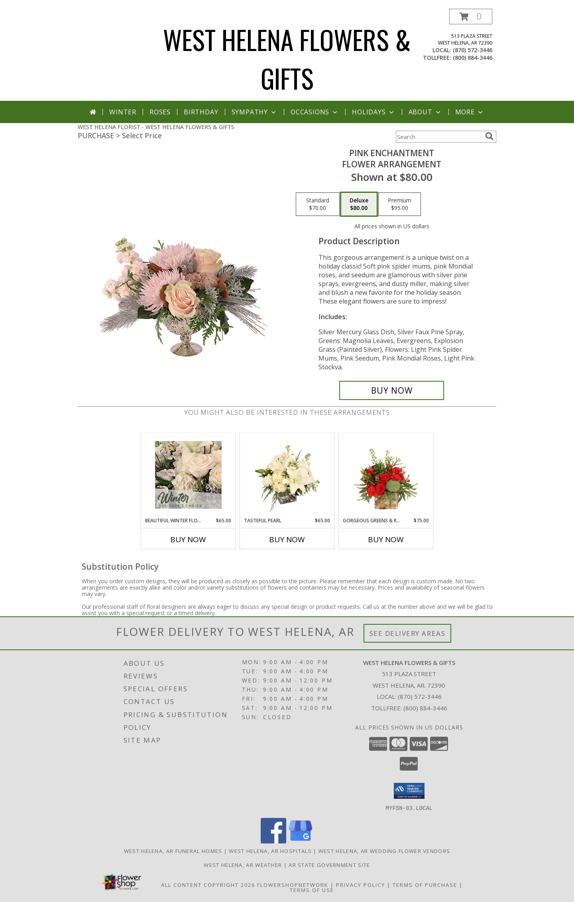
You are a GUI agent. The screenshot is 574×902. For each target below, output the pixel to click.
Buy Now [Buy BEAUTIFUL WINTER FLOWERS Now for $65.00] (188, 539)
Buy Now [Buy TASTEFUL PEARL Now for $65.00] (287, 539)
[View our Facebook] (273, 841)
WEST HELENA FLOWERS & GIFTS (287, 58)
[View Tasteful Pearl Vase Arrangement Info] (287, 475)
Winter (122, 112)
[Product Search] (439, 136)
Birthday (201, 112)
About (425, 112)
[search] (489, 136)
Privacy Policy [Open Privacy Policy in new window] (360, 884)
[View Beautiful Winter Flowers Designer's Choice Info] (188, 475)
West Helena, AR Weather (243, 864)
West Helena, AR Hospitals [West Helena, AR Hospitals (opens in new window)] (270, 850)
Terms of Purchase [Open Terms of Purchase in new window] (425, 884)
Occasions (315, 112)
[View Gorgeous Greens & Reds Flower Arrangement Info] (386, 475)
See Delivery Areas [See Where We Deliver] (408, 633)
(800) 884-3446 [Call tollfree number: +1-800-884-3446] (472, 57)
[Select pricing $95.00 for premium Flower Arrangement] (400, 204)
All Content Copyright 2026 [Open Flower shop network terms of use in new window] (208, 884)
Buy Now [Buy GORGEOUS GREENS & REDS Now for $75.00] (386, 539)
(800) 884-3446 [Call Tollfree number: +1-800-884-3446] (425, 708)
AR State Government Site (329, 864)
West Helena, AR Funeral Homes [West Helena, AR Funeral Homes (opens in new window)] (173, 850)
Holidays (373, 112)
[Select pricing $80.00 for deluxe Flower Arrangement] (359, 204)
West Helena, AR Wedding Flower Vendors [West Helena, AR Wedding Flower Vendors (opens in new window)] (384, 850)
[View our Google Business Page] (300, 841)
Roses (160, 112)
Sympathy (254, 112)
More (469, 112)
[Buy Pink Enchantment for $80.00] (391, 390)
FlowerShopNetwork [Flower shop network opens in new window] (292, 884)
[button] (470, 16)
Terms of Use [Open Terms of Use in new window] (312, 889)
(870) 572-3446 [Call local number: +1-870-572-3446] (472, 50)
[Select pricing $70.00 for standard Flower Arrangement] (317, 204)
